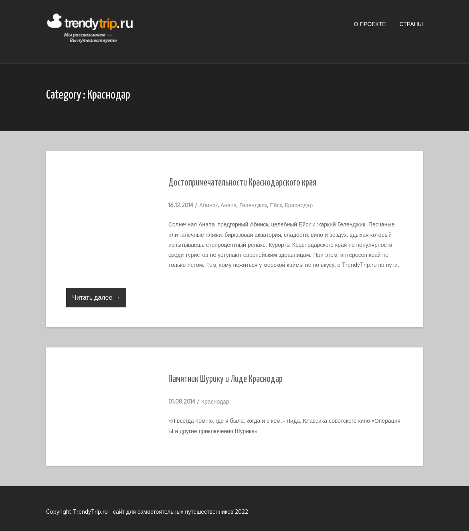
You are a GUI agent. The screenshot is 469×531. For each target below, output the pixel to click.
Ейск (276, 205)
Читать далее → (96, 297)
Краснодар (299, 205)
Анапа (228, 205)
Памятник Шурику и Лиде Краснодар (225, 379)
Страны (411, 23)
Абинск (208, 205)
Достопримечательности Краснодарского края (242, 183)
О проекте (370, 23)
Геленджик (253, 205)
